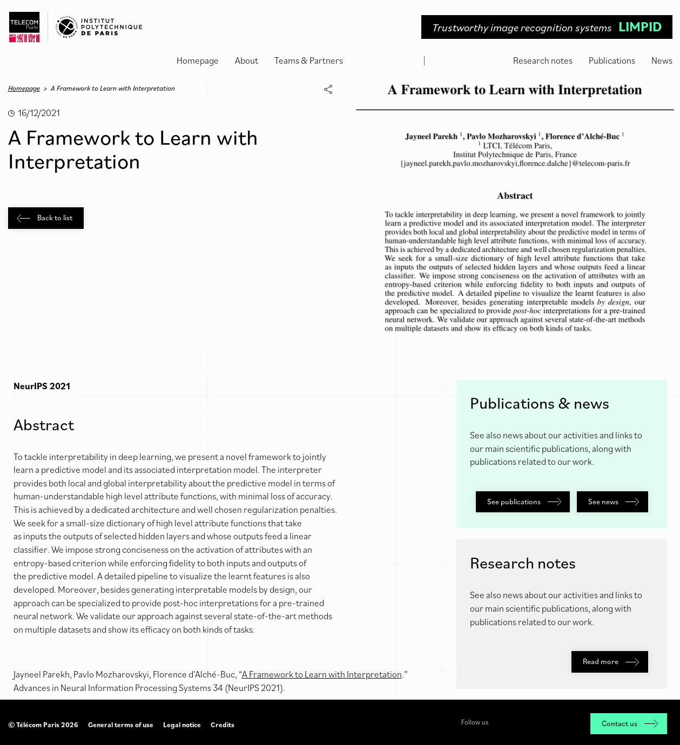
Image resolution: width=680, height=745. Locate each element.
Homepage (198, 60)
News (661, 60)
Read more (611, 661)
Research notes (543, 60)
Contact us (630, 723)
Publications (612, 60)
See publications (524, 501)
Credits (222, 724)
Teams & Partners (308, 60)
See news (613, 501)
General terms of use (120, 724)
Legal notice (182, 724)
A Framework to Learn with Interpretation (322, 674)
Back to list (44, 217)
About (246, 60)
